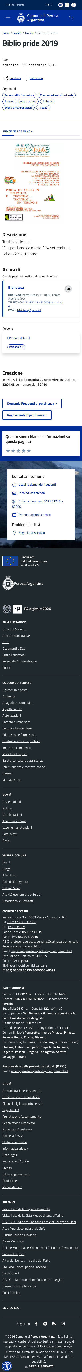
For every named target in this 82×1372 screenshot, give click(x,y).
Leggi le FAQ (10, 1110)
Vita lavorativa (12, 779)
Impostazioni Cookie (15, 1161)
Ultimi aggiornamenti (16, 1174)
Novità (17, 33)
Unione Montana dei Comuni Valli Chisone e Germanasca (40, 1247)
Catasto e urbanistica (16, 721)
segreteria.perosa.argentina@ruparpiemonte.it (41, 951)
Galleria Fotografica (15, 881)
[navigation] (8, 17)
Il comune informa (14, 821)
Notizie (29, 33)
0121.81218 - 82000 (21, 922)
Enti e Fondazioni (13, 654)
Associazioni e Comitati (17, 900)
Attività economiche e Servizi (21, 894)
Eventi (6, 862)
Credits (7, 1167)
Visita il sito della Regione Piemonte (26, 1209)
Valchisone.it (10, 1273)
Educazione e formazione (18, 734)
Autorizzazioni (11, 715)
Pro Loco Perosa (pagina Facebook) (25, 1266)
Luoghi (6, 868)
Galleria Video (11, 888)
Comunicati (9, 833)
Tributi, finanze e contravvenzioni (24, 766)
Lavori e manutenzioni (17, 827)
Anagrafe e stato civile (17, 702)
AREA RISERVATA (38, 1366)
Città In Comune (55, 1346)
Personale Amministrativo (19, 661)
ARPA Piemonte (13, 1241)
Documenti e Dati (13, 648)
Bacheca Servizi (12, 1135)
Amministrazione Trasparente (21, 1090)
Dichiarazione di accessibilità (21, 1097)
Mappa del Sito (12, 1187)
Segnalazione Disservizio (18, 1122)
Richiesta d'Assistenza (17, 1129)
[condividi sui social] (12, 78)
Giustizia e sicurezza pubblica (21, 741)
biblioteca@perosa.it (29, 310)
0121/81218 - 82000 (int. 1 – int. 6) (35, 304)
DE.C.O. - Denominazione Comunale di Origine (32, 1279)
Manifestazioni (12, 814)
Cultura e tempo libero (17, 728)
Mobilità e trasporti (14, 754)
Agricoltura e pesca (15, 689)
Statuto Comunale (14, 1142)
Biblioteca (16, 287)
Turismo (7, 773)
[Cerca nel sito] (71, 18)
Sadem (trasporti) (13, 1254)
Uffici (5, 642)
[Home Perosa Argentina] (39, 18)
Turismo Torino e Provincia (19, 1234)
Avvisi (6, 840)
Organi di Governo (14, 629)
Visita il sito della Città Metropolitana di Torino (32, 1215)
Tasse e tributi (11, 801)
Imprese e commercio (16, 747)
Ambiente (8, 696)
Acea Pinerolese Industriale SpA (23, 1228)
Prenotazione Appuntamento (21, 1116)
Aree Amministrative (16, 635)
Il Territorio (9, 875)
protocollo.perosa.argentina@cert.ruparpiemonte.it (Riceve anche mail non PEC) (40, 944)
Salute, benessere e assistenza (22, 760)
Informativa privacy (15, 1148)
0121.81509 (16, 926)
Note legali (9, 1154)
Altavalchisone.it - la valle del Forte (26, 1260)
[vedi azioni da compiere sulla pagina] (33, 78)
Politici (6, 667)
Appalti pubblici (12, 709)
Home (5, 33)
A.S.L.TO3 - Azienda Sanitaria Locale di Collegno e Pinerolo (41, 1221)
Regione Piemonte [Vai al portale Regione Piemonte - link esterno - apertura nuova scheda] (15, 5)
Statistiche (9, 1180)
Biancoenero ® (29, 1356)
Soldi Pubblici (11, 1292)
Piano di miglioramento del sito (22, 1103)
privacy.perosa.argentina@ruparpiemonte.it (39, 1071)
